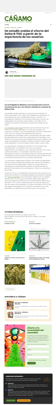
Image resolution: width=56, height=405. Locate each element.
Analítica (10, 390)
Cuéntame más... (10, 289)
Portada (7, 27)
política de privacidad (40, 360)
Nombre (29, 349)
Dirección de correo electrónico (37, 344)
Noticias (13, 27)
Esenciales (11, 383)
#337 (14, 12)
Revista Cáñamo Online (21, 303)
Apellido (29, 354)
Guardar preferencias (24, 400)
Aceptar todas (11, 400)
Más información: (47, 379)
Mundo (20, 27)
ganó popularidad (14, 177)
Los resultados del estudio (14, 128)
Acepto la (37, 360)
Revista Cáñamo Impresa (21, 313)
